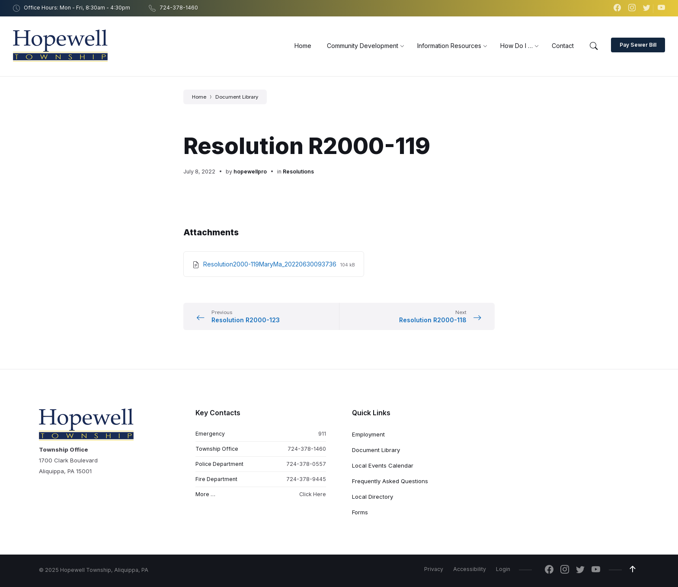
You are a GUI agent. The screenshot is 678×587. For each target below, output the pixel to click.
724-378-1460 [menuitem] (179, 7)
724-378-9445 (306, 479)
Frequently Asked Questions (390, 481)
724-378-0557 (306, 464)
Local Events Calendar (382, 465)
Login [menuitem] (503, 569)
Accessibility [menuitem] (469, 569)
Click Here (312, 494)
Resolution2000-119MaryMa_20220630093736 (270, 264)
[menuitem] (302, 45)
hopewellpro (250, 171)
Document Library (236, 97)
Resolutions (298, 171)
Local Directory (372, 496)
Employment (368, 434)
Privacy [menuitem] (433, 569)
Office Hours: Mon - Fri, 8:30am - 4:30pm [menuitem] (77, 7)
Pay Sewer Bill (638, 45)
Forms (360, 512)
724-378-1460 (307, 449)
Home (199, 97)
